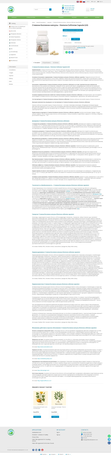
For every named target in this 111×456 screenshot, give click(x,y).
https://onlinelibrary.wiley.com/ (45, 358)
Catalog (14, 17)
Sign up (100, 1)
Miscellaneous (13, 60)
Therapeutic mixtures (15, 40)
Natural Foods (13, 57)
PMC (78, 208)
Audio (86, 17)
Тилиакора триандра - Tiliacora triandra (58, 407)
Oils (10, 49)
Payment (61, 17)
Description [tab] (36, 62)
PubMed (68, 191)
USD (88, 1)
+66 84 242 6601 (87, 432)
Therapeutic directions (15, 34)
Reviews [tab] (55, 62)
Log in (94, 1)
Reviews (97, 17)
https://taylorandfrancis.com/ (44, 380)
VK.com (85, 438)
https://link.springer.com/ (43, 370)
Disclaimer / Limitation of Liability (40, 434)
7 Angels (47, 17)
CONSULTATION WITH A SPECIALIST (73, 30)
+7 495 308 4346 (87, 436)
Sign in (58, 432)
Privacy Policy (35, 437)
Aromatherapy (13, 51)
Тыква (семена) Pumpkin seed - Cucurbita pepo (40, 407)
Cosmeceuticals (13, 46)
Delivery (74, 17)
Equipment (12, 54)
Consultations (30, 17)
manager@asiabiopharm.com (90, 439)
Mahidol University (70, 198)
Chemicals (12, 43)
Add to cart (75, 39)
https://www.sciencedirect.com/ (45, 347)
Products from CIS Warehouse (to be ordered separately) (17, 27)
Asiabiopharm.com (36, 432)
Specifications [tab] (47, 62)
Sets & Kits (12, 31)
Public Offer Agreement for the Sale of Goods (43, 443)
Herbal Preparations (14, 37)
